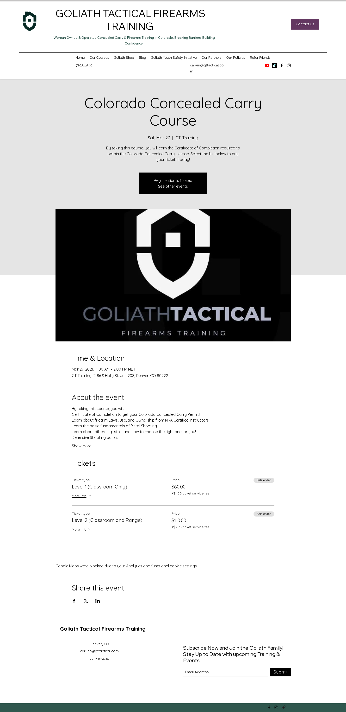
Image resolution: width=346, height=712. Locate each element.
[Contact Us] (305, 24)
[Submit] (280, 672)
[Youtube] (267, 65)
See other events (173, 186)
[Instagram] (288, 65)
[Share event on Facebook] (74, 601)
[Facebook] (281, 65)
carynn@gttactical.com (99, 651)
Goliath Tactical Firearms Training (103, 628)
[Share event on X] (86, 601)
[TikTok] (274, 65)
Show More (81, 445)
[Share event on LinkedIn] (97, 601)
